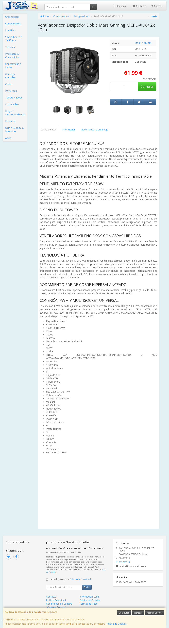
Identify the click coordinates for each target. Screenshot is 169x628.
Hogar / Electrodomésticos (15, 112)
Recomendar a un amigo (94, 129)
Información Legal (89, 596)
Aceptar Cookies (154, 612)
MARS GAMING (143, 43)
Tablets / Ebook (13, 97)
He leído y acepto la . (70, 579)
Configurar (124, 612)
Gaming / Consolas (10, 75)
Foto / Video (12, 104)
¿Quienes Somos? (56, 607)
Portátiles (10, 30)
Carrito (157, 6)
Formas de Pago (88, 603)
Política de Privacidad (80, 579)
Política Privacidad (56, 600)
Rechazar (137, 612)
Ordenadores (12, 16)
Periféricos (11, 90)
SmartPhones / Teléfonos (13, 38)
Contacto (139, 6)
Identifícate (120, 6)
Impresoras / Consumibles (12, 55)
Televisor (10, 47)
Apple (8, 138)
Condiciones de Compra (59, 603)
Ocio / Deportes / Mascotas (14, 129)
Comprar (147, 86)
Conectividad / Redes (13, 65)
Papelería (10, 121)
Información (69, 129)
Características (49, 129)
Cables (8, 84)
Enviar (87, 587)
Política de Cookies (116, 623)
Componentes (13, 23)
